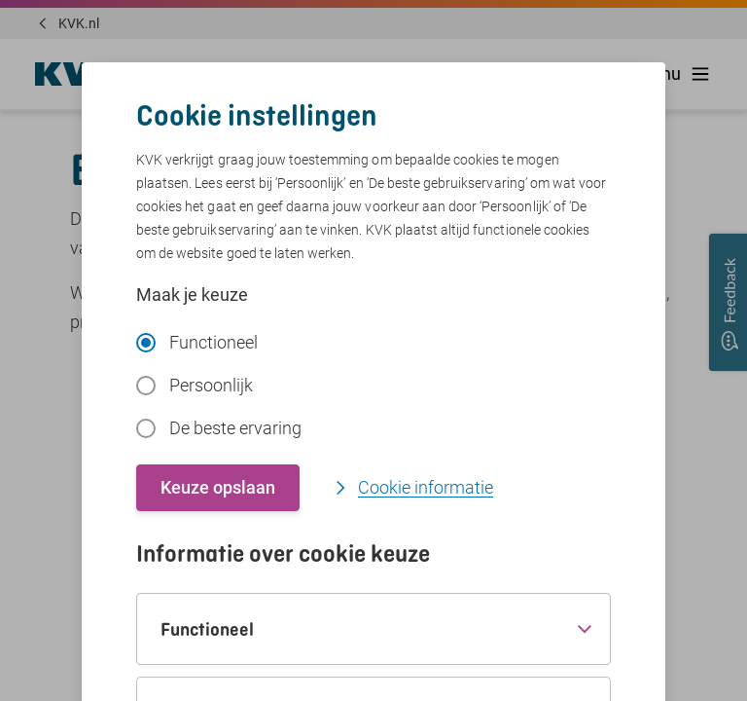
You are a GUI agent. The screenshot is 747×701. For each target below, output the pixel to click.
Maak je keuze (192, 294)
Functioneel (197, 342)
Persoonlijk (194, 385)
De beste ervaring (219, 428)
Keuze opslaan (217, 487)
